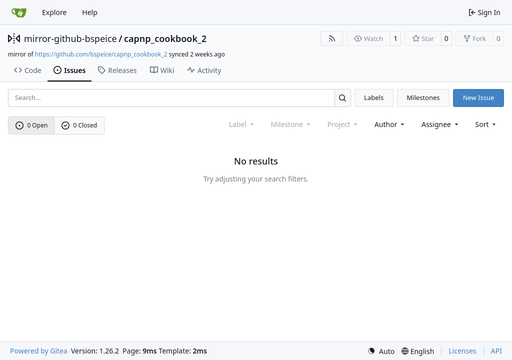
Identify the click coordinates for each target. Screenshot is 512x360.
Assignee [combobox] (441, 124)
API (496, 351)
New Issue (478, 97)
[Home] (19, 13)
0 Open (32, 125)
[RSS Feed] (332, 38)
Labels (374, 97)
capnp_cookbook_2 (165, 39)
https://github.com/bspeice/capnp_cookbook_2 (101, 54)
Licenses (462, 351)
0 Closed (80, 125)
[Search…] (342, 97)
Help (90, 12)
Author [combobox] (390, 124)
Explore (54, 12)
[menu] (486, 124)
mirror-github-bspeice (70, 39)
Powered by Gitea (39, 351)
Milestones (423, 97)
